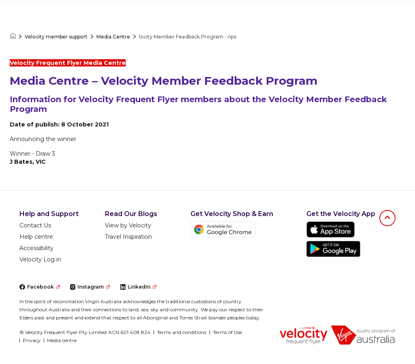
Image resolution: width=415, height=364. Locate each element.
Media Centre (113, 37)
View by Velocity (128, 225)
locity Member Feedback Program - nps (187, 37)
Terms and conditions (181, 332)
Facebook (39, 287)
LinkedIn (138, 287)
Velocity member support (56, 37)
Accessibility (36, 248)
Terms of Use (227, 332)
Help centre (36, 236)
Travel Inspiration (128, 236)
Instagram (90, 287)
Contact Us (35, 225)
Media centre (62, 340)
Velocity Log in (40, 259)
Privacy (32, 340)
